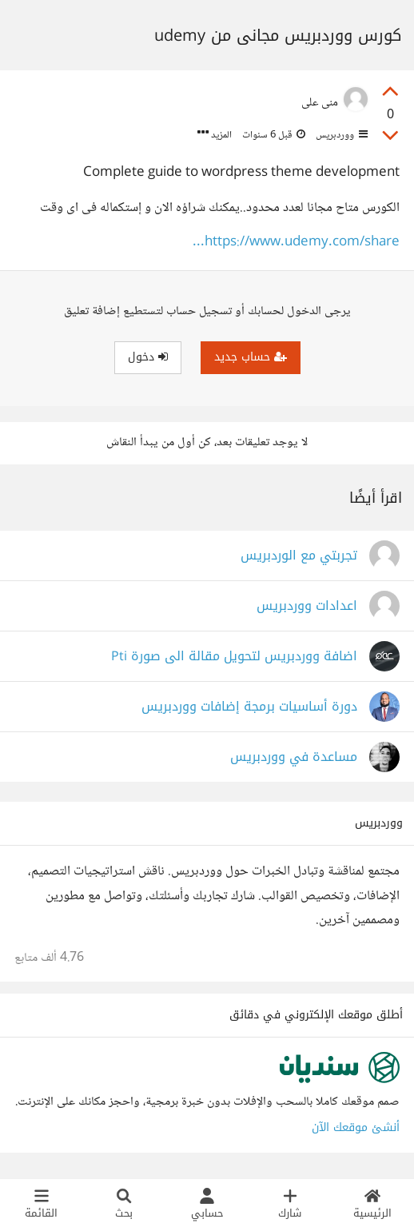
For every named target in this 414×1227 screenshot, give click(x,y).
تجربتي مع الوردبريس (299, 556)
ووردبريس (340, 135)
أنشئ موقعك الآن (356, 1127)
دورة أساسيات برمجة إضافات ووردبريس (249, 707)
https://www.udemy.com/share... (296, 242)
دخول (148, 357)
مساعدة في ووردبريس (293, 757)
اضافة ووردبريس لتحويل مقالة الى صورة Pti (234, 656)
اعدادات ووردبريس (307, 606)
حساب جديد (250, 357)
